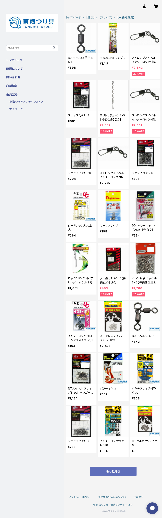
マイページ (16, 109)
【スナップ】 (106, 17)
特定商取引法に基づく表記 (112, 496)
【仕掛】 (90, 17)
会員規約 (138, 496)
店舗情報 (12, 85)
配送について (14, 68)
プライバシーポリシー (80, 496)
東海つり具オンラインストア (26, 101)
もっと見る (113, 471)
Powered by (113, 510)
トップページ (74, 17)
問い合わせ (13, 77)
